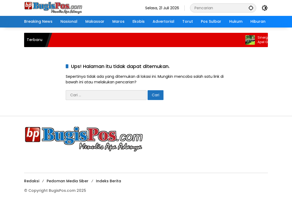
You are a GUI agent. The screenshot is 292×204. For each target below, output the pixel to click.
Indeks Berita (108, 181)
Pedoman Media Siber (68, 181)
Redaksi (31, 181)
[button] (251, 7)
